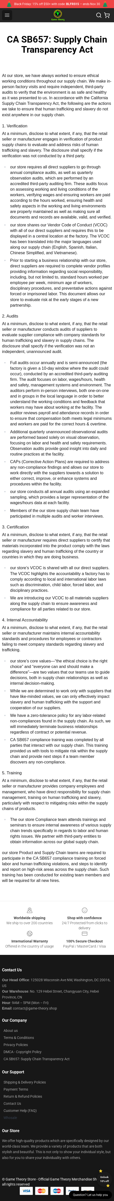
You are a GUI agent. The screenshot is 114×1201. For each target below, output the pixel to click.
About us (11, 1031)
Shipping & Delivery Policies (25, 1082)
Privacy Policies (16, 1045)
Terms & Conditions (19, 1038)
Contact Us (12, 1103)
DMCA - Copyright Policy (23, 1052)
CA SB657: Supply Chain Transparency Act (37, 1059)
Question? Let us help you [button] (90, 1195)
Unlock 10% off (104, 1179)
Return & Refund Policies (23, 1096)
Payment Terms (16, 1089)
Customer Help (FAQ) (20, 1111)
